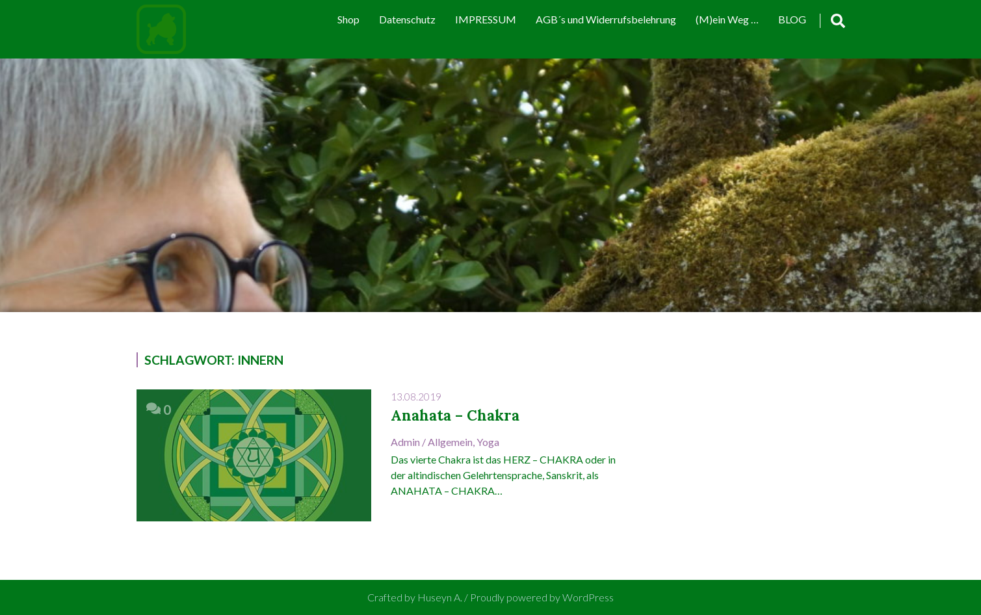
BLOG (792, 19)
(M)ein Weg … (727, 19)
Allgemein (450, 442)
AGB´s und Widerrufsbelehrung (606, 19)
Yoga (488, 442)
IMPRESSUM (485, 19)
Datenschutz (407, 19)
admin (405, 442)
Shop (348, 19)
